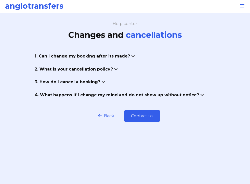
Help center (125, 23)
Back (106, 115)
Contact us (142, 115)
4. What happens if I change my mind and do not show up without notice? (119, 95)
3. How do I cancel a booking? (70, 81)
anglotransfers (34, 6)
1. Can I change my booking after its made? (85, 56)
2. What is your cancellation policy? (76, 69)
